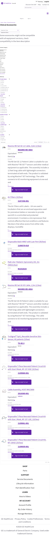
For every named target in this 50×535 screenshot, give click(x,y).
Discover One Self (31, 5)
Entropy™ (1, 64)
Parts (25, 470)
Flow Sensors (2, 67)
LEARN (25, 492)
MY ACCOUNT (25, 501)
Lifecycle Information (25, 483)
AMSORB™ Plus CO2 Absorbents (3, 50)
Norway (40, 2)
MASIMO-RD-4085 (25, 150)
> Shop (4, 22)
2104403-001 (20, 396)
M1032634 (22, 269)
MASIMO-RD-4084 (25, 289)
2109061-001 (23, 423)
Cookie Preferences (35, 519)
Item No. (9, 149)
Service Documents (25, 479)
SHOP (25, 466)
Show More (2, 73)
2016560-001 (23, 393)
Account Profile (25, 505)
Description (10, 159)
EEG (0, 61)
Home (2, 22)
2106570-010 (23, 245)
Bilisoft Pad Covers (3, 52)
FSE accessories (2, 69)
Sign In (29, 18)
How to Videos (25, 496)
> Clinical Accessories (10, 22)
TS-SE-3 (21, 343)
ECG (0, 59)
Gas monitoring (2, 70)
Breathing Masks (2, 56)
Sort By (35, 142)
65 (48, 142)
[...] (8, 185)
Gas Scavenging (2, 72)
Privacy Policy (20, 519)
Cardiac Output (2, 58)
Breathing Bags (2, 53)
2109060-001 (23, 373)
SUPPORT (25, 475)
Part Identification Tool (25, 488)
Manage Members (25, 513)
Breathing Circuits (3, 55)
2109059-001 (23, 446)
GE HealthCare (7, 519)
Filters (1, 66)
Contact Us (45, 5)
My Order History (25, 509)
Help (39, 5)
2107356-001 (23, 201)
